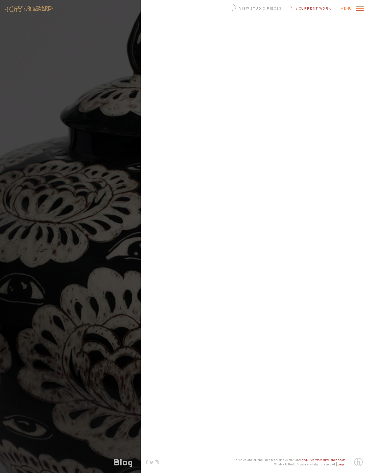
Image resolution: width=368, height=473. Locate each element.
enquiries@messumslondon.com (323, 460)
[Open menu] (359, 9)
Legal (341, 464)
